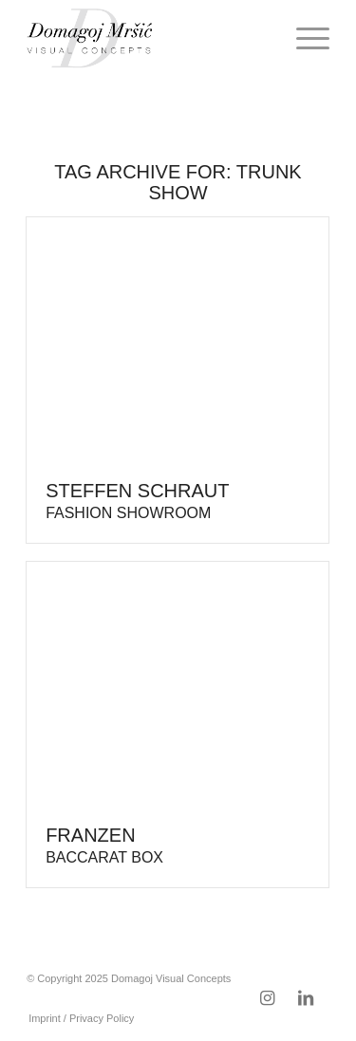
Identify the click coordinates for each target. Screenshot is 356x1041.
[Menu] (303, 38)
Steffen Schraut (137, 500)
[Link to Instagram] (267, 998)
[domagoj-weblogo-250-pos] (148, 38)
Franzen (104, 845)
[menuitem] (303, 38)
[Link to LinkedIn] (305, 998)
